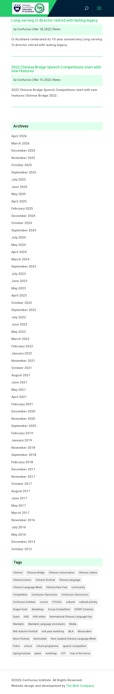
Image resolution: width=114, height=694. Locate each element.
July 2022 (18, 317)
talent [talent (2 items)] (37, 653)
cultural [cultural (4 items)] (70, 602)
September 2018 (23, 455)
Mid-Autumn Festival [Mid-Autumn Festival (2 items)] (25, 631)
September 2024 (23, 230)
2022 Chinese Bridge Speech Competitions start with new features (56, 69)
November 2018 (23, 448)
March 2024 (20, 259)
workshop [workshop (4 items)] (51, 653)
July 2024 (18, 237)
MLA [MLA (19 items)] (71, 631)
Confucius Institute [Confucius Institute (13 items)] (24, 602)
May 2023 (18, 288)
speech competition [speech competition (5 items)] (74, 646)
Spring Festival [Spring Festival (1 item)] (21, 653)
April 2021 (19, 397)
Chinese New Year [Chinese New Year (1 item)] (56, 587)
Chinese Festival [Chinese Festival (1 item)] (45, 580)
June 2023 (19, 281)
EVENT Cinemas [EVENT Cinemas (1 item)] (83, 609)
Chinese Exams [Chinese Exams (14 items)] (22, 580)
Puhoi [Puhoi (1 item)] (16, 646)
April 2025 (19, 201)
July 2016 (18, 527)
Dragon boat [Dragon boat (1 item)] (20, 609)
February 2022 (22, 346)
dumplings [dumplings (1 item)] (38, 609)
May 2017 (18, 506)
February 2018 (22, 462)
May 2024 (18, 245)
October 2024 (21, 223)
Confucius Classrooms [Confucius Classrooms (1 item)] (75, 594)
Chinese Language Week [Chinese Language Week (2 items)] (27, 587)
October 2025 (21, 165)
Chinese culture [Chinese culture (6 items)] (88, 572)
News (57, 29)
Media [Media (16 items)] (72, 624)
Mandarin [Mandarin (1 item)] (18, 624)
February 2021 (22, 404)
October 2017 (21, 484)
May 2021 (18, 390)
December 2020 (23, 411)
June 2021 (19, 382)
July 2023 (18, 274)
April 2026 (19, 136)
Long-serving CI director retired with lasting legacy (54, 20)
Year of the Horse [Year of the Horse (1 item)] (80, 653)
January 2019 (21, 440)
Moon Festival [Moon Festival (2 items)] (21, 638)
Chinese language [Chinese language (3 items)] (69, 580)
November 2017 (23, 477)
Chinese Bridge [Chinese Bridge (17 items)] (36, 572)
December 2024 (23, 216)
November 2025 (23, 158)
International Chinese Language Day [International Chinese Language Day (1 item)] (71, 616)
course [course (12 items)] (44, 602)
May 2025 (18, 194)
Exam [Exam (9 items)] (16, 616)
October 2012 (21, 549)
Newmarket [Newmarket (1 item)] (40, 638)
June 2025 (19, 187)
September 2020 (23, 426)
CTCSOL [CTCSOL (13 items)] (57, 602)
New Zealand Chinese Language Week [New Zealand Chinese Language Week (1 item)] (73, 638)
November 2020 (23, 419)
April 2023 (19, 295)
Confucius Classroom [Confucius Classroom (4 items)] (44, 594)
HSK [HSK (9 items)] (26, 616)
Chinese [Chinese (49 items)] (18, 572)
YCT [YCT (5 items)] (63, 653)
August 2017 (20, 491)
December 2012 (23, 542)
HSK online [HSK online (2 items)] (39, 616)
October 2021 (21, 368)
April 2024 (19, 252)
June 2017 (19, 498)
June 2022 (19, 324)
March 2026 (20, 143)
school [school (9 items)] (28, 646)
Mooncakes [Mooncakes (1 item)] (84, 631)
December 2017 (23, 469)
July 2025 (18, 179)
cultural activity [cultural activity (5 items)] (88, 602)
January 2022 (21, 353)
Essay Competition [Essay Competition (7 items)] (59, 609)
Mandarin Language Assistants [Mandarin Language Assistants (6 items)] (46, 624)
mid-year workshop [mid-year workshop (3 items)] (53, 631)
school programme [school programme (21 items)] (47, 646)
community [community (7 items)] (78, 587)
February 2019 (22, 433)
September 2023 (23, 266)
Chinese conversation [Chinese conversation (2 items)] (61, 572)
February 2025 (22, 208)
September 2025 (23, 172)
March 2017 (20, 513)
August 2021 (20, 375)
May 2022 (18, 332)
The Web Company (80, 686)
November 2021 (23, 361)
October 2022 (21, 303)
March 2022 (20, 339)
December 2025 (23, 150)
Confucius (24, 29)
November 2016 (23, 520)
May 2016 (18, 535)
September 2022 (23, 310)
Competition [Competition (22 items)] (20, 594)
